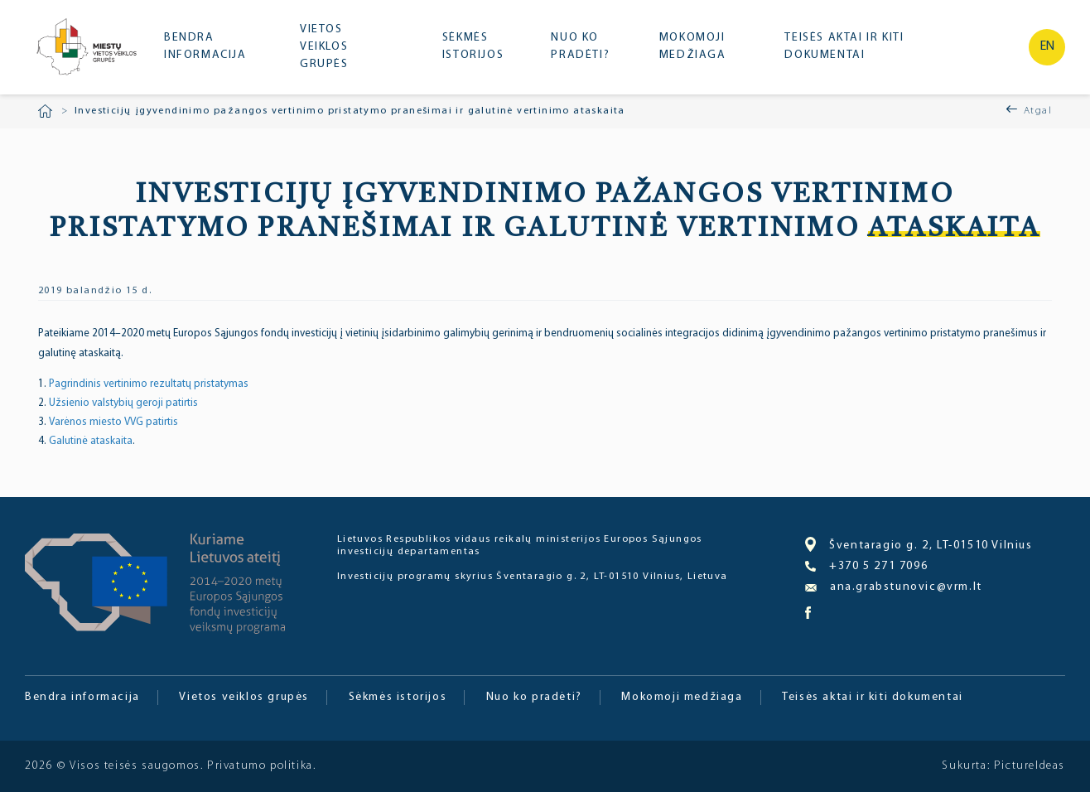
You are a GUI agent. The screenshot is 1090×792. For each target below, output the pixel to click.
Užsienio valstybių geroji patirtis (123, 403)
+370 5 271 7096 (866, 566)
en (1047, 46)
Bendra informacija (205, 46)
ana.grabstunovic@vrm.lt (893, 587)
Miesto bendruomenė (85, 48)
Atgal (1038, 111)
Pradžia (45, 111)
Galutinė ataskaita (91, 441)
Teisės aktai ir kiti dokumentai (844, 46)
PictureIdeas (1029, 766)
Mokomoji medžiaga (692, 46)
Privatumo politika (260, 766)
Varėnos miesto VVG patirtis (113, 422)
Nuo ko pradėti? (580, 46)
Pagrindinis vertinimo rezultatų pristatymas (148, 384)
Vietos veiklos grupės (324, 46)
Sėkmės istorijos (473, 46)
